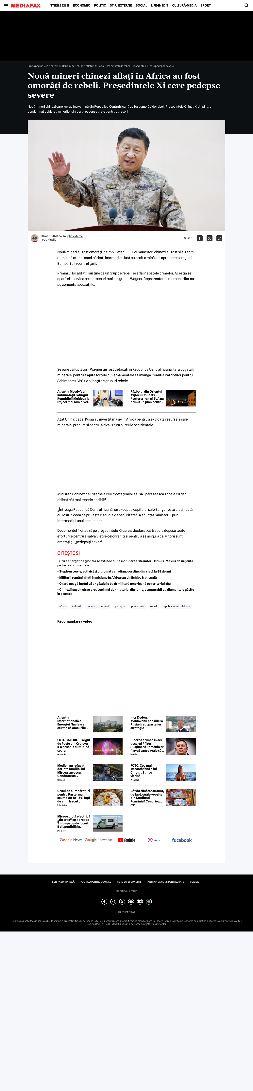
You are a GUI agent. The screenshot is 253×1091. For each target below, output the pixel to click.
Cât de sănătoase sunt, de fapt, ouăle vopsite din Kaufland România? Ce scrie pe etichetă (147, 796)
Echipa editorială (63, 881)
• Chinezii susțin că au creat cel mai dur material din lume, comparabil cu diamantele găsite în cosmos (125, 592)
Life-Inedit (159, 5)
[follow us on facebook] (182, 840)
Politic (100, 5)
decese (91, 606)
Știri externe (121, 5)
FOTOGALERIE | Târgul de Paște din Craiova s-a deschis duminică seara (73, 745)
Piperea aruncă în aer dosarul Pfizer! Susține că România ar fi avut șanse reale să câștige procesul (147, 745)
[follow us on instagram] (154, 840)
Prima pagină (35, 65)
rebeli (153, 606)
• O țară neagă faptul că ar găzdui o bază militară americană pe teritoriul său (114, 584)
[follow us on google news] (71, 840)
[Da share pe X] (209, 238)
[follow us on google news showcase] (99, 840)
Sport (206, 5)
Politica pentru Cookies (95, 881)
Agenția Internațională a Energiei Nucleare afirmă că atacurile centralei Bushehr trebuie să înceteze (71, 723)
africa (62, 606)
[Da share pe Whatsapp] (219, 238)
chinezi (76, 606)
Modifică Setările (126, 891)
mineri (105, 606)
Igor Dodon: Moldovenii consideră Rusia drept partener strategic (146, 723)
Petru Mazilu (48, 239)
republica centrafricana (177, 606)
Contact (195, 881)
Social (141, 5)
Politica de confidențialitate (165, 881)
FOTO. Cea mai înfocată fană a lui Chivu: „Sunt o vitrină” (143, 771)
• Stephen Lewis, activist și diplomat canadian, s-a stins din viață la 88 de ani (114, 571)
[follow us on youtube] (126, 840)
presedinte (137, 606)
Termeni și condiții (129, 881)
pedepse (120, 606)
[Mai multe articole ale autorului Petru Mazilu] (35, 238)
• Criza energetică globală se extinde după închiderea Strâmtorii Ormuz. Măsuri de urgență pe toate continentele (125, 563)
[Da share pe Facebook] (200, 238)
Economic (81, 5)
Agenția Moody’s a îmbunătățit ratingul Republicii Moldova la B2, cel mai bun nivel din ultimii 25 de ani (73, 397)
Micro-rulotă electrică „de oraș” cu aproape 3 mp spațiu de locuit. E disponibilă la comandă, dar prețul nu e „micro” (73, 822)
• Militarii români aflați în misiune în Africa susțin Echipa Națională (107, 577)
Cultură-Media (184, 5)
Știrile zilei (59, 5)
